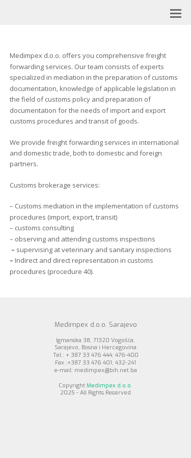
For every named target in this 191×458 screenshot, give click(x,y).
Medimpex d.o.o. (109, 385)
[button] (175, 12)
